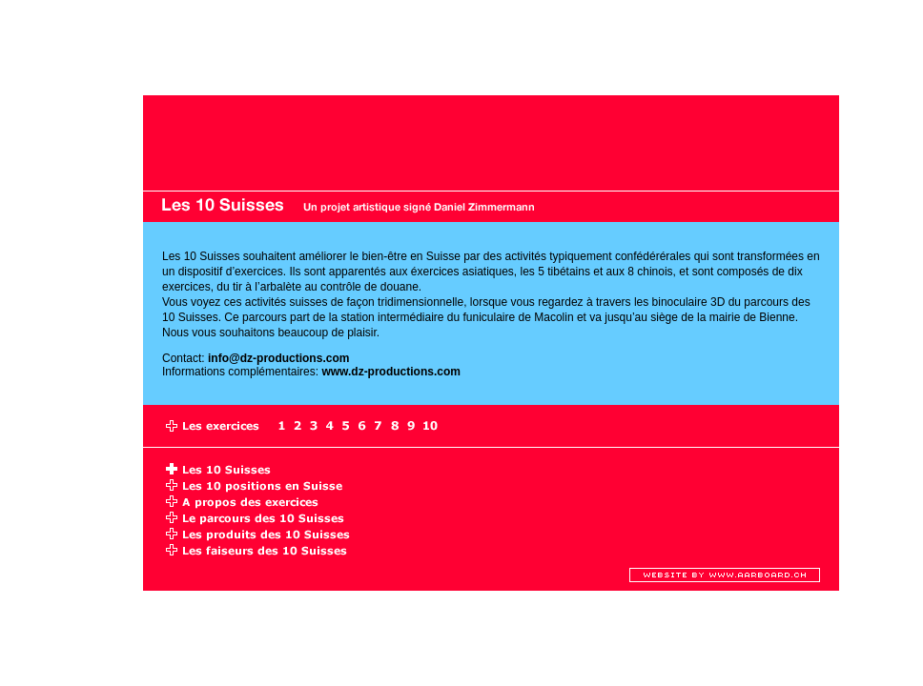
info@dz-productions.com (278, 358)
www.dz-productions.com (391, 371)
